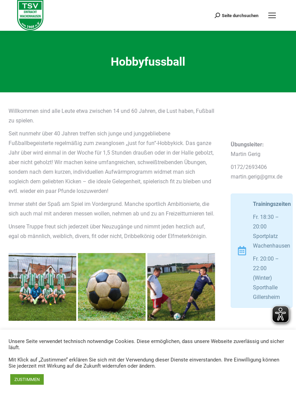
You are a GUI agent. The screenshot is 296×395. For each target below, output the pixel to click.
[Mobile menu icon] (272, 15)
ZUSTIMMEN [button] (27, 379)
